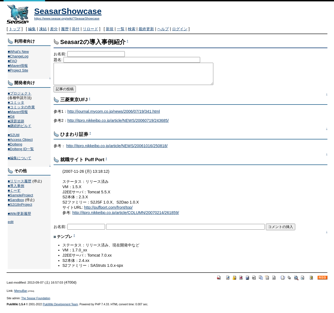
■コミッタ (16, 102)
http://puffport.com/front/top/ (108, 211)
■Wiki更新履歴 (19, 214)
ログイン (179, 29)
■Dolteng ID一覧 (21, 149)
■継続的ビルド (19, 126)
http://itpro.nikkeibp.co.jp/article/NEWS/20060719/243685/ (118, 124)
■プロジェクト (19, 93)
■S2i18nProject (20, 204)
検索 (132, 29)
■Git (11, 116)
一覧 (121, 29)
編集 (32, 29)
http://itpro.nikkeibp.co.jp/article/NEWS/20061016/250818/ (117, 150)
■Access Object (20, 140)
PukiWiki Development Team (60, 308)
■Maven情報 (18, 66)
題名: (59, 59)
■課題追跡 (16, 121)
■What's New (18, 52)
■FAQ (12, 61)
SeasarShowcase (67, 11)
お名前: (60, 54)
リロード (90, 29)
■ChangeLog (18, 56)
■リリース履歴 (19, 181)
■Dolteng (15, 144)
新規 (110, 29)
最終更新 (146, 29)
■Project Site (18, 70)
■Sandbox (16, 200)
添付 (75, 29)
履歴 (65, 29)
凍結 (43, 29)
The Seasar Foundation (35, 302)
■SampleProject (20, 195)
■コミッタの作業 (21, 107)
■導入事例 (16, 186)
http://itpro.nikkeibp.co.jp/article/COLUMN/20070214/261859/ (125, 217)
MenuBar (20, 294)
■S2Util (13, 135)
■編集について (19, 158)
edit (10, 222)
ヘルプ (163, 29)
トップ (14, 29)
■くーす (14, 190)
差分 (54, 29)
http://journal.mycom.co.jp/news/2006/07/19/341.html (113, 115)
